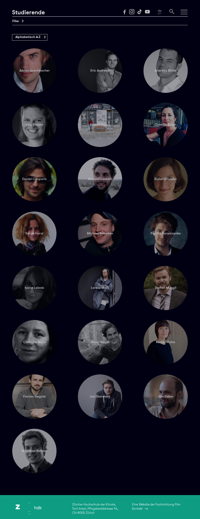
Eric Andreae (100, 70)
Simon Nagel (99, 342)
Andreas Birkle (165, 70)
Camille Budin (165, 124)
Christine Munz (34, 342)
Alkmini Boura (100, 124)
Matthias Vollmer (34, 450)
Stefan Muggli (165, 287)
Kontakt (137, 509)
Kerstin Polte (165, 342)
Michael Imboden (100, 233)
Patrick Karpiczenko (166, 233)
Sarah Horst (34, 233)
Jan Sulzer (165, 396)
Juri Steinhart (100, 396)
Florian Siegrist (34, 396)
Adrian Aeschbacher (34, 70)
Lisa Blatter (34, 124)
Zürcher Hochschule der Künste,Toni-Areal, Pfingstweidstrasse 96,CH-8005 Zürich (95, 508)
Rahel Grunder (165, 179)
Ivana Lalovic (34, 287)
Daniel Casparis (34, 179)
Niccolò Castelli (100, 179)
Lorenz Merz (100, 287)
